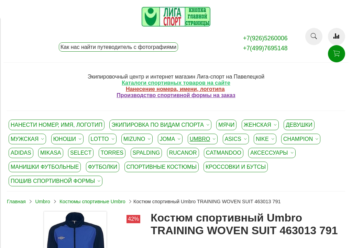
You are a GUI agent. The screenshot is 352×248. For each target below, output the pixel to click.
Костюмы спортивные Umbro (92, 201)
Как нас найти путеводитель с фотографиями (118, 47)
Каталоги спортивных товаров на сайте (176, 83)
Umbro (42, 201)
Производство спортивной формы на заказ (176, 95)
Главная (16, 201)
